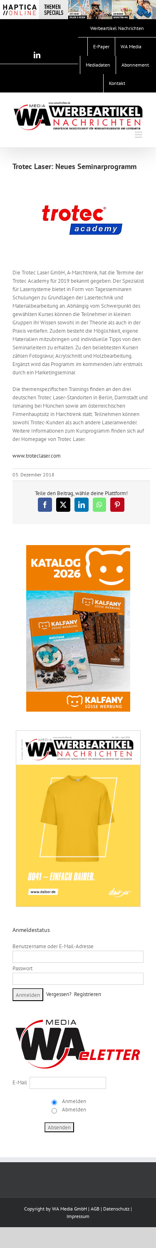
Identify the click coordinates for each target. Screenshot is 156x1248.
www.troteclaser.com (36, 455)
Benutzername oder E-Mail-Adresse (53, 946)
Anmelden (73, 1101)
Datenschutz (116, 1209)
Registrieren (87, 994)
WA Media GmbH (69, 1209)
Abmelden (73, 1109)
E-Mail (19, 1082)
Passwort (22, 968)
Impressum (78, 1216)
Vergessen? (59, 994)
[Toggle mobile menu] (139, 134)
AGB (95, 1209)
